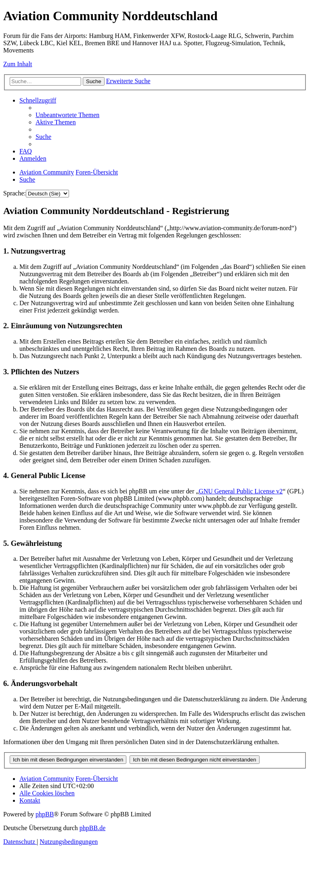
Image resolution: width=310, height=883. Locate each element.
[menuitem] (67, 114)
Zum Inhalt (17, 64)
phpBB (45, 814)
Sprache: (14, 193)
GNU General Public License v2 (241, 491)
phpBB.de (92, 827)
